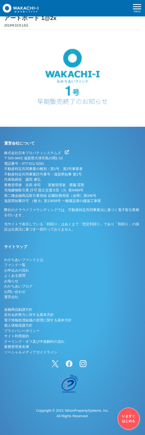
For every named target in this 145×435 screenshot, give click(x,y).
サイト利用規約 (16, 336)
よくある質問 (14, 275)
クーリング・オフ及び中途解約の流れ (34, 341)
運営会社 (11, 297)
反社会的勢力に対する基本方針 (29, 315)
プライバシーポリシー (22, 331)
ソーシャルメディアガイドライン (30, 352)
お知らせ (11, 281)
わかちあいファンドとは (23, 260)
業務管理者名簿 (16, 347)
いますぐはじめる (128, 418)
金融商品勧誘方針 (18, 309)
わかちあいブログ (18, 286)
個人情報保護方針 (18, 325)
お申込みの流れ (16, 270)
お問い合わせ (14, 292)
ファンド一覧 (14, 265)
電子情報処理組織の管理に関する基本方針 (38, 320)
